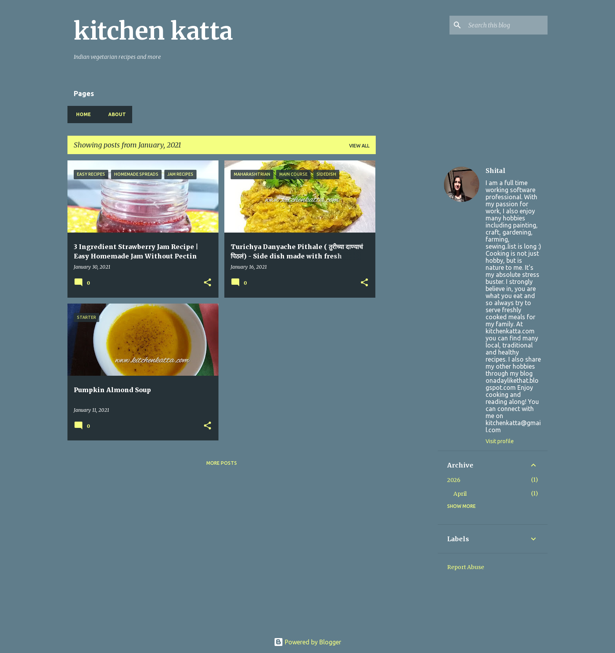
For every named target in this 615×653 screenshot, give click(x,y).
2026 (453, 480)
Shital (496, 171)
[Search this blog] (506, 25)
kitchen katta (153, 31)
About (115, 114)
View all (359, 145)
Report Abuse (465, 567)
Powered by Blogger (307, 642)
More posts (221, 463)
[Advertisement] (407, 278)
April (460, 493)
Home (81, 114)
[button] (207, 283)
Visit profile (500, 441)
